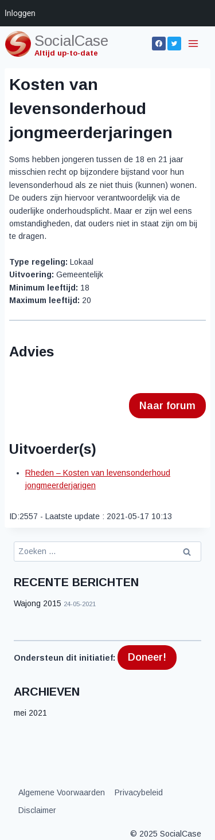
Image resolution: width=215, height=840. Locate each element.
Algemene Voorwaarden (61, 792)
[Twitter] (174, 43)
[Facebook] (159, 43)
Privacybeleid (139, 792)
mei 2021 (30, 712)
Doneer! (147, 657)
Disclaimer (37, 810)
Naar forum (167, 405)
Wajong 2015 (37, 603)
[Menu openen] (194, 43)
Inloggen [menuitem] (20, 13)
